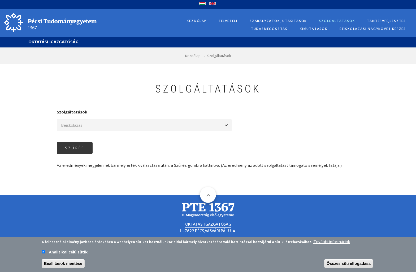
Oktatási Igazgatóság (53, 42)
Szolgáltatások (337, 21)
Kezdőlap (196, 21)
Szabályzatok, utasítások (278, 21)
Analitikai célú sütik (68, 252)
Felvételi (228, 21)
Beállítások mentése (63, 264)
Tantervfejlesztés (386, 21)
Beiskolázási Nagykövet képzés (373, 29)
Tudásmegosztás (269, 29)
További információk (331, 242)
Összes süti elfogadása (349, 264)
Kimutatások (313, 29)
